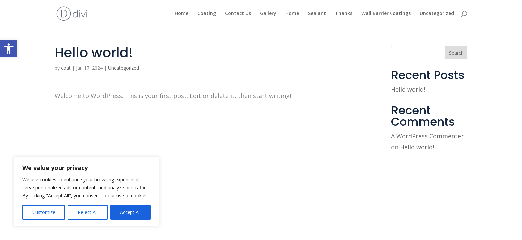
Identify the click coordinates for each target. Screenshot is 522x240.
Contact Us (238, 13)
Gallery (268, 13)
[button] (8, 48)
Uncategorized (437, 13)
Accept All (130, 212)
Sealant (317, 13)
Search (456, 53)
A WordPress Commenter (427, 136)
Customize (43, 212)
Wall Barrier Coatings (386, 13)
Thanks (343, 13)
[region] (86, 192)
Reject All (88, 212)
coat (66, 68)
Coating (206, 13)
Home (181, 13)
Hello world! (408, 89)
